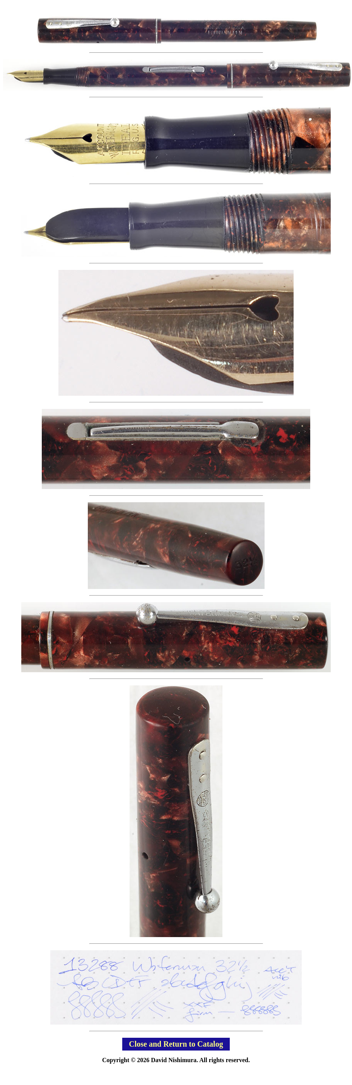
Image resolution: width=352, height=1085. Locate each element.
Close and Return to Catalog (176, 1044)
